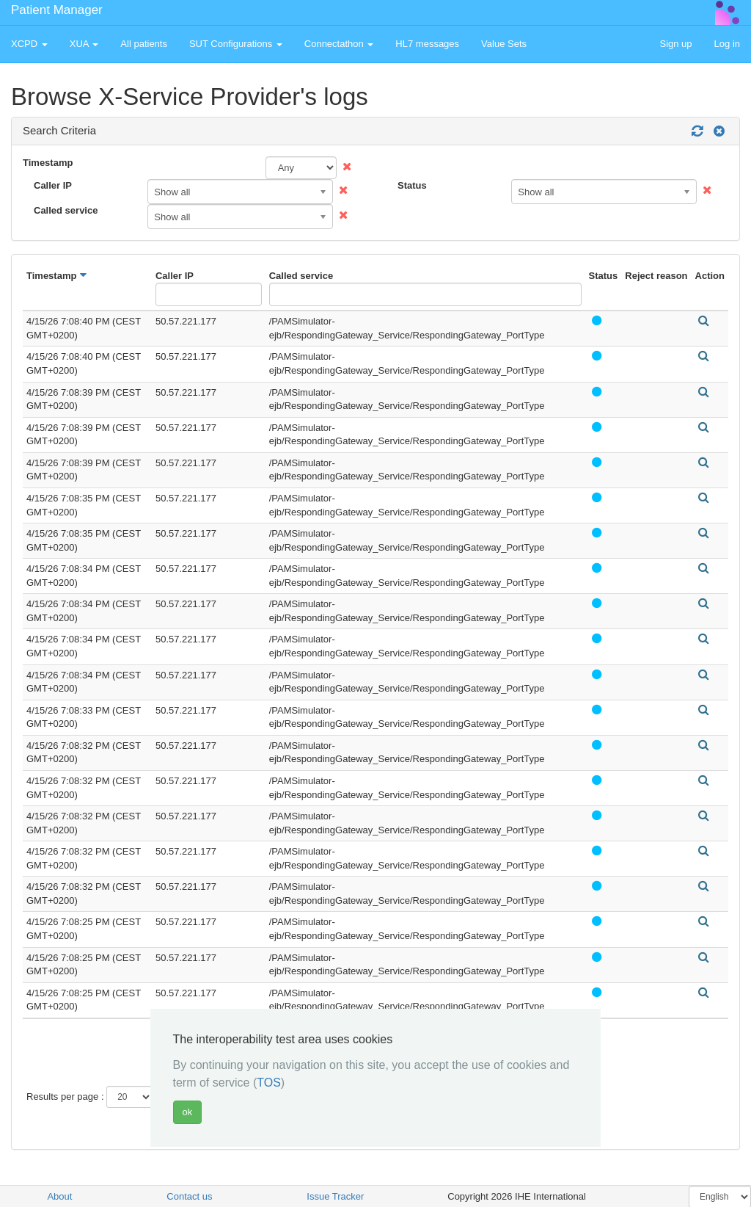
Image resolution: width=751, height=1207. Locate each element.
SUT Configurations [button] (235, 43)
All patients (143, 43)
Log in (727, 43)
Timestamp (48, 162)
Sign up (675, 43)
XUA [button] (84, 43)
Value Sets (504, 43)
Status (412, 185)
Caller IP (53, 185)
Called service (66, 210)
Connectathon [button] (339, 43)
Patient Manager (57, 10)
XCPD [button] (29, 43)
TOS (269, 1082)
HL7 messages (427, 43)
